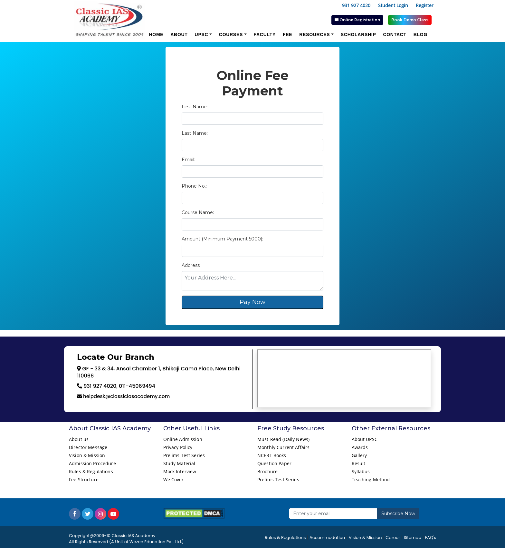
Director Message (88, 447)
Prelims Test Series (184, 455)
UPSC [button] (201, 34)
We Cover (173, 479)
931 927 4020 (356, 5)
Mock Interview (179, 471)
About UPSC (364, 439)
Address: (191, 265)
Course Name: (198, 212)
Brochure (267, 471)
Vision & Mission (87, 455)
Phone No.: (194, 186)
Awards (360, 447)
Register (425, 5)
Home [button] (156, 34)
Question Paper (274, 463)
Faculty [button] (265, 34)
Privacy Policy (178, 447)
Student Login (393, 5)
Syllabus (361, 471)
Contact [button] (394, 34)
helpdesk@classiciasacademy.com (126, 396)
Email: (188, 159)
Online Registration (357, 19)
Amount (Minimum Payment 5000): (222, 239)
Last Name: (195, 133)
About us (79, 439)
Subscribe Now (398, 513)
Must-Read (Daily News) (283, 439)
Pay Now (252, 302)
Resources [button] (314, 34)
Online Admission (182, 439)
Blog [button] (420, 34)
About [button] (178, 34)
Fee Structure (84, 479)
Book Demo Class (409, 19)
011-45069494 (136, 386)
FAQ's (430, 537)
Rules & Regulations (91, 471)
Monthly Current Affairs (283, 447)
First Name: (195, 107)
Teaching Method (371, 479)
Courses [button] (231, 34)
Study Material (179, 463)
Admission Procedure (92, 463)
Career (393, 537)
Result (359, 463)
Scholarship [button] (358, 34)
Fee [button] (287, 34)
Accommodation (327, 537)
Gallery (359, 455)
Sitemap (412, 537)
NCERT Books (271, 455)
